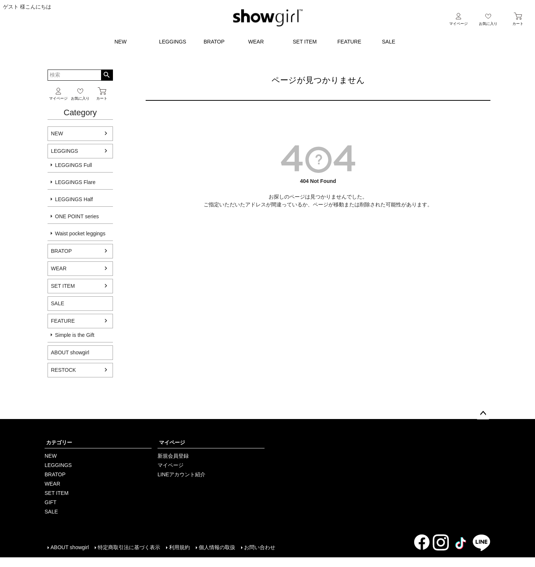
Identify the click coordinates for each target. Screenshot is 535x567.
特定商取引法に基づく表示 (129, 547)
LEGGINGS (172, 42)
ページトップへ (483, 413)
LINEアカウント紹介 (181, 474)
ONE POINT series (77, 216)
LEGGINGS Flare (75, 182)
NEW (120, 42)
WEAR (256, 42)
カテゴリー (59, 442)
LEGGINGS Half (74, 199)
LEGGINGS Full (73, 165)
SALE (388, 42)
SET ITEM (305, 42)
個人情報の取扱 (217, 547)
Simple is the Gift (74, 335)
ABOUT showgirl (70, 547)
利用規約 (179, 547)
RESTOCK (63, 370)
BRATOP (214, 42)
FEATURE (349, 42)
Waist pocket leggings (80, 233)
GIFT (50, 502)
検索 (107, 75)
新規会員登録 (173, 456)
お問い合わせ (259, 547)
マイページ (172, 442)
